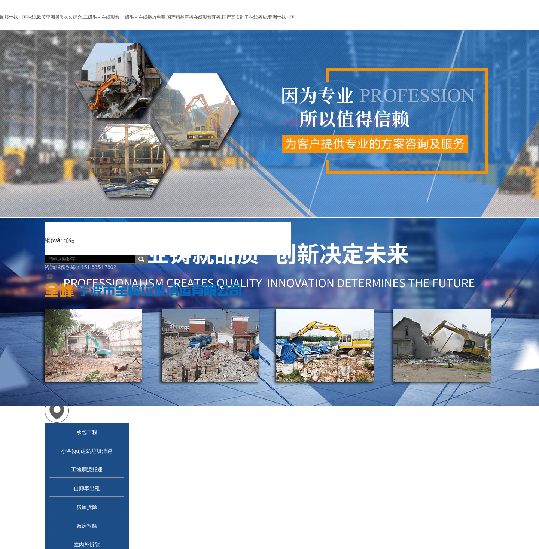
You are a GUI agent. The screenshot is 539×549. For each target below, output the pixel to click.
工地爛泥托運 (87, 470)
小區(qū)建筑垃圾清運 (86, 451)
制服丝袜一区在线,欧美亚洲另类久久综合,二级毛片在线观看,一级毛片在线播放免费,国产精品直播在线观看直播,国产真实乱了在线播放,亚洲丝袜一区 (147, 17)
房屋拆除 (86, 507)
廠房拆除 (86, 526)
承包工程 (86, 432)
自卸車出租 (87, 488)
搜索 (141, 259)
